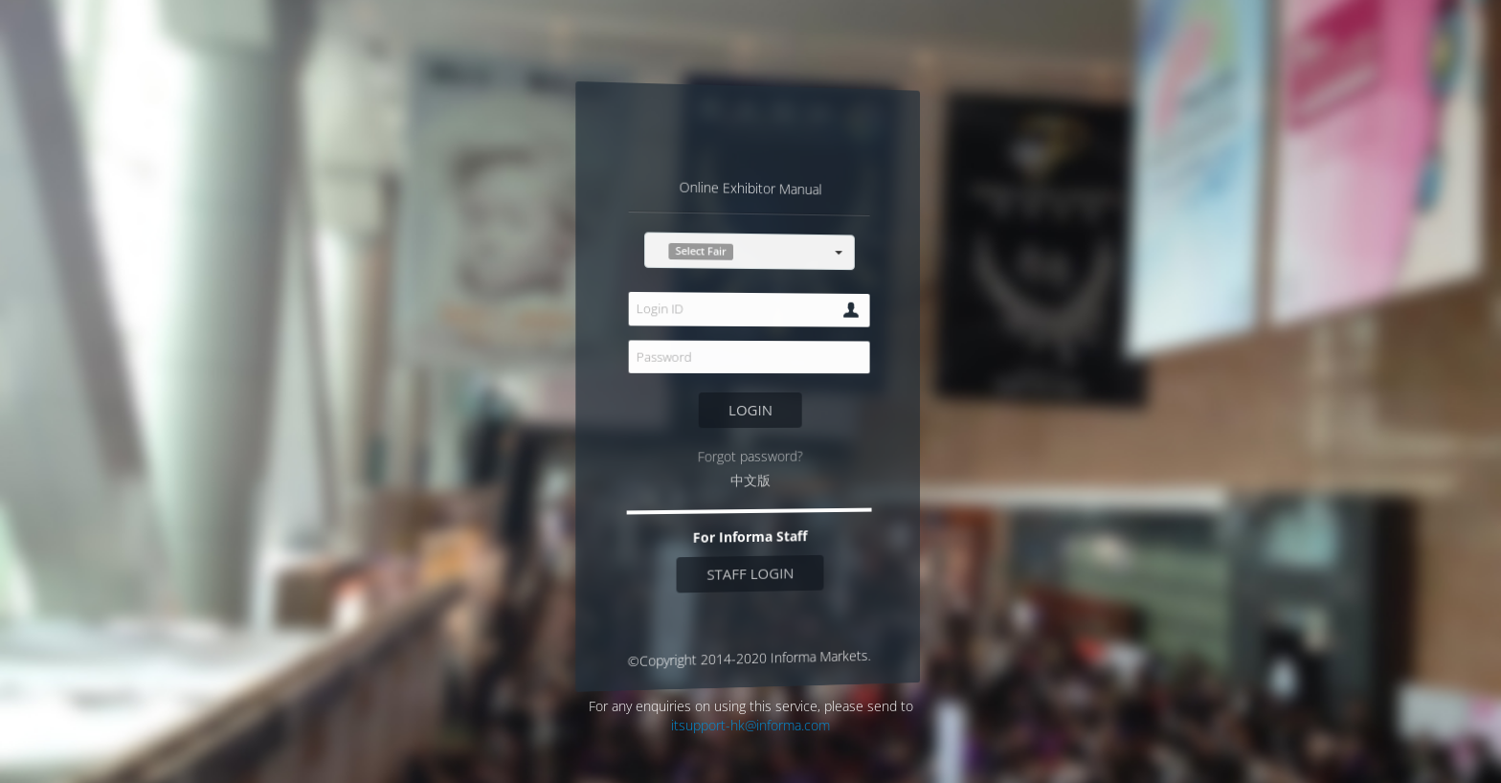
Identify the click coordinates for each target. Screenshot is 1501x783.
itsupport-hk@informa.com (750, 725)
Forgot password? (750, 456)
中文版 (750, 480)
